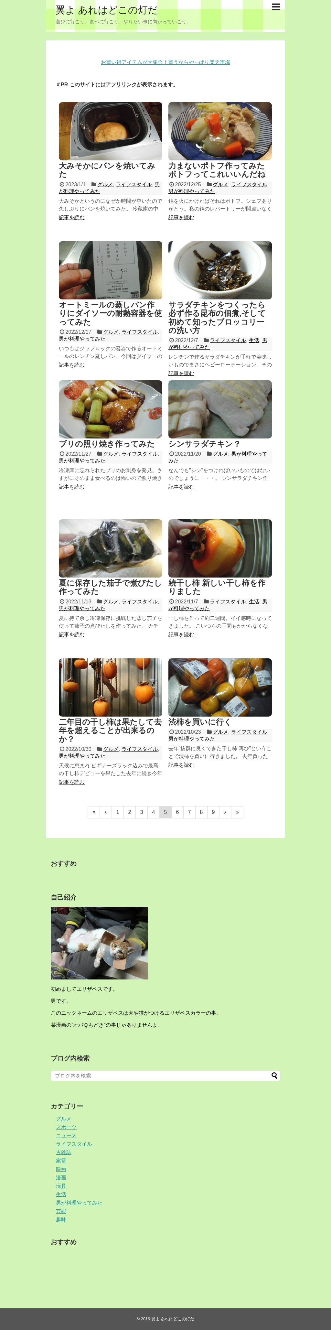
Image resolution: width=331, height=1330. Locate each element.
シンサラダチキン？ (204, 443)
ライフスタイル (134, 184)
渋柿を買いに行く (200, 722)
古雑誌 (63, 1152)
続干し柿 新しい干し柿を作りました (216, 587)
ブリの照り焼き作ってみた (107, 443)
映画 (61, 1169)
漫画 (61, 1177)
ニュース (66, 1135)
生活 (254, 340)
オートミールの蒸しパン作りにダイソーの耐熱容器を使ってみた (110, 313)
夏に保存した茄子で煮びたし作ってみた (110, 587)
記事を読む (72, 217)
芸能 (61, 1211)
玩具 (61, 1186)
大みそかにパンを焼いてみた (107, 169)
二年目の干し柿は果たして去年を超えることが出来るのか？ (110, 730)
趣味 (61, 1219)
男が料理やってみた (191, 191)
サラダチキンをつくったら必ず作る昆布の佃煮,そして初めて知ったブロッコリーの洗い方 (217, 317)
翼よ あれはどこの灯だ (107, 10)
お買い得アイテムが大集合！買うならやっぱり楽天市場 (165, 62)
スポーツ (66, 1127)
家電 (61, 1160)
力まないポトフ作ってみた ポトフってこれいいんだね (216, 169)
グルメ (105, 184)
